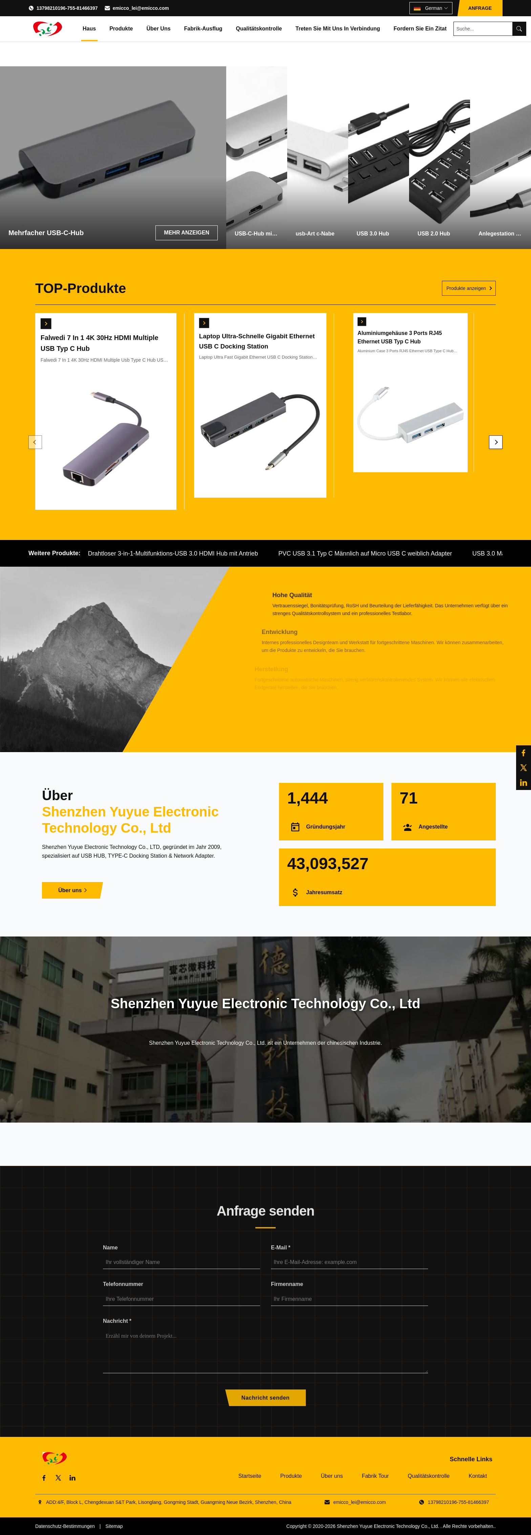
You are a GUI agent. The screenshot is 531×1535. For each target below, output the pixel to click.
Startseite (249, 1476)
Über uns (158, 28)
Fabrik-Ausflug (203, 28)
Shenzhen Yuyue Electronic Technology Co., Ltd (387, 1526)
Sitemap (114, 1526)
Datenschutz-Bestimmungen (65, 1526)
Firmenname (287, 1294)
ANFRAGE (480, 8)
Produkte (121, 28)
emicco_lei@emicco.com (141, 8)
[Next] (496, 442)
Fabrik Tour (375, 1476)
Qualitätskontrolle (259, 28)
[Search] (519, 29)
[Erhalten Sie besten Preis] (41, 319)
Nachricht (117, 1331)
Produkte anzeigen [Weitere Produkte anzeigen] (466, 288)
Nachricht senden (265, 1407)
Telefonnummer (123, 1294)
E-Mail (280, 1257)
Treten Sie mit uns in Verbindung (338, 28)
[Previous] (35, 442)
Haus (89, 28)
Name (110, 1257)
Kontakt (478, 1476)
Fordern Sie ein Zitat (420, 28)
